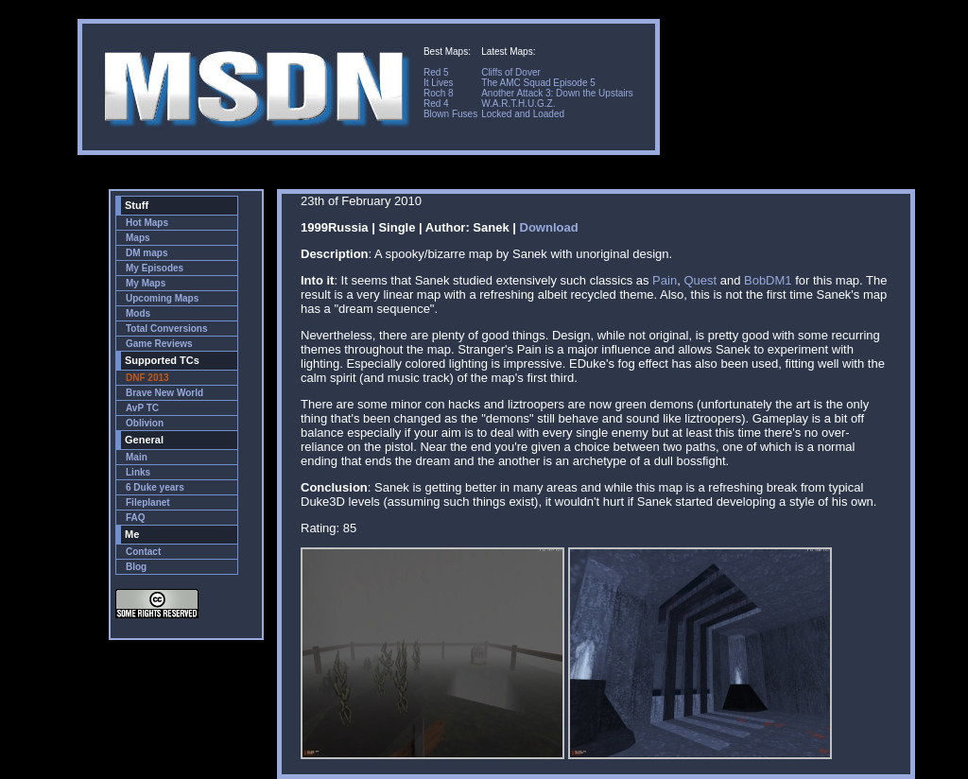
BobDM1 (768, 280)
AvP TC (142, 408)
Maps (138, 238)
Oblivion (145, 423)
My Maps (145, 283)
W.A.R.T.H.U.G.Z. (518, 103)
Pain (664, 280)
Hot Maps (147, 222)
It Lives (439, 83)
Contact (143, 551)
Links (138, 472)
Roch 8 (439, 93)
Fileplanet (148, 502)
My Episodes (154, 268)
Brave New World (164, 393)
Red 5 (436, 72)
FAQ (136, 517)
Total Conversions (167, 328)
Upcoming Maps (162, 298)
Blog (136, 567)
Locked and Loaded (522, 114)
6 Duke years (155, 487)
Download (549, 227)
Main (136, 457)
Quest (700, 280)
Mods (138, 313)
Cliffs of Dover (511, 72)
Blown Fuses (450, 114)
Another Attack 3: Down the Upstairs (557, 93)
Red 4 (436, 103)
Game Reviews (159, 343)
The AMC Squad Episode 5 (538, 83)
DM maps (146, 253)
